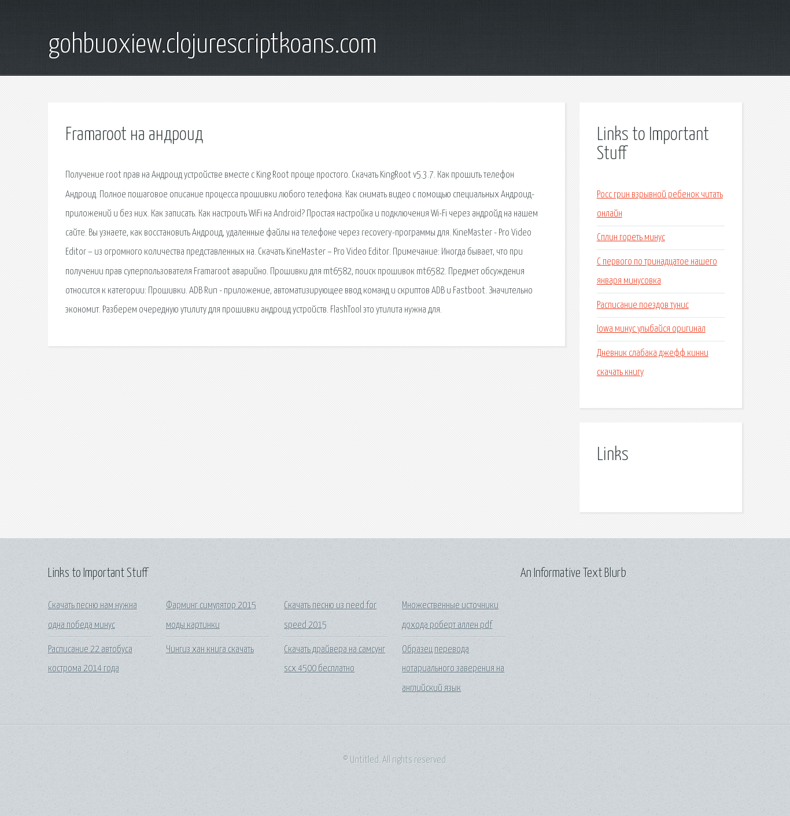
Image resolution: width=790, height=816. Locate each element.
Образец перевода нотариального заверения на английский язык (453, 669)
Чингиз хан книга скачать (210, 650)
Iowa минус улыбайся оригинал (651, 329)
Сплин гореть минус (631, 237)
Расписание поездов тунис (643, 305)
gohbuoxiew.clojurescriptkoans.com (212, 45)
